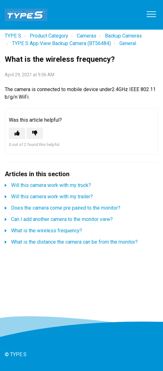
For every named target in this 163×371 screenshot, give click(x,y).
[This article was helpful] (17, 133)
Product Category (49, 36)
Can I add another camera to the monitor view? (62, 219)
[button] (151, 14)
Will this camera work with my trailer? (52, 197)
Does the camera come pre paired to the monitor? (65, 208)
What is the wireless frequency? (46, 231)
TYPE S (13, 36)
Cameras (86, 36)
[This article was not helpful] (35, 133)
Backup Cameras (123, 36)
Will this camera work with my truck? (51, 185)
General (127, 43)
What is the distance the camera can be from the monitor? (74, 242)
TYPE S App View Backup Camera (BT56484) (61, 43)
